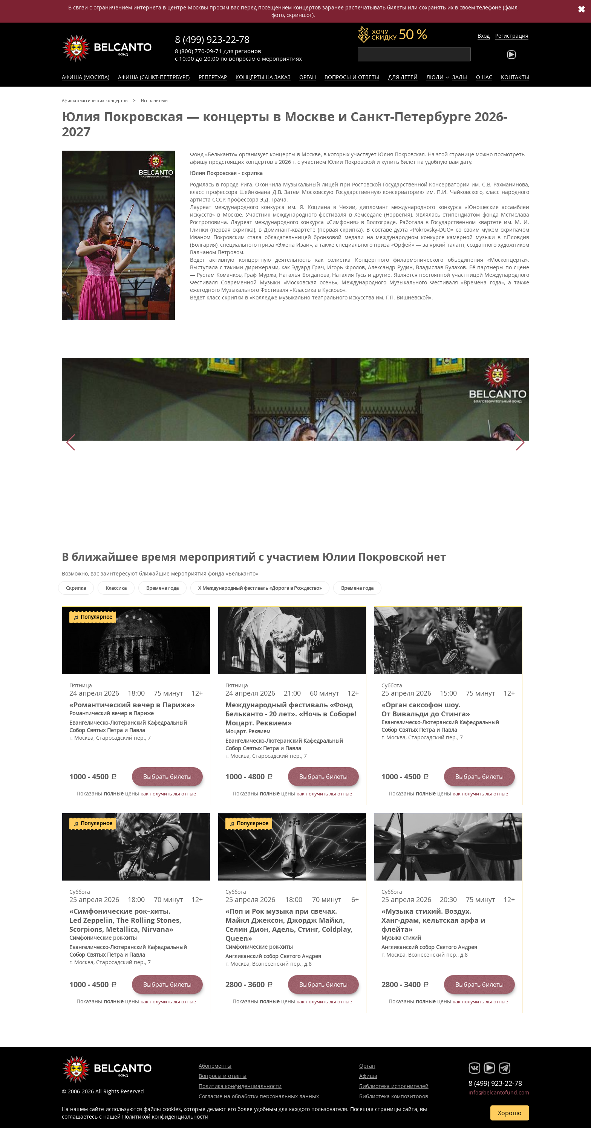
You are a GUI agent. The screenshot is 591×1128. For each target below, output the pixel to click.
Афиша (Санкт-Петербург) (154, 77)
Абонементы (215, 1065)
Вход (484, 35)
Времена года (162, 588)
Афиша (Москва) (85, 77)
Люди (435, 77)
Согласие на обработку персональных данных (259, 1096)
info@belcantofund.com (499, 1092)
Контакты (515, 77)
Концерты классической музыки (107, 48)
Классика (116, 588)
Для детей (403, 77)
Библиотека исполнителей (394, 1086)
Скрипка (76, 588)
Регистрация (511, 35)
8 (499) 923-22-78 (212, 39)
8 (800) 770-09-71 (198, 51)
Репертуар (213, 77)
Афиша (368, 1075)
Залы (459, 77)
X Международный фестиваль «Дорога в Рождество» (260, 588)
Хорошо (510, 1113)
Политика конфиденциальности (240, 1086)
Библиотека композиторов (393, 1096)
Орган (307, 77)
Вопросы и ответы (352, 77)
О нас (484, 77)
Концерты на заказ (263, 77)
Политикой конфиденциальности (165, 1116)
